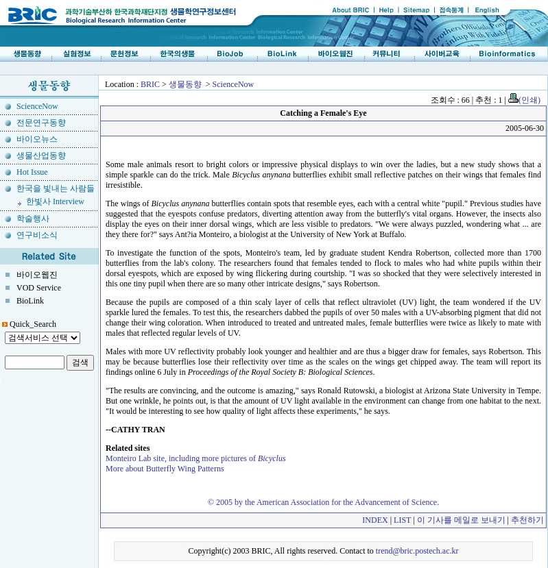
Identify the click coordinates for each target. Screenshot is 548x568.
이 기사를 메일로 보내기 (461, 520)
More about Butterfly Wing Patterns (165, 468)
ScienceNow (233, 84)
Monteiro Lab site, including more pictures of (196, 458)
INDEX (375, 520)
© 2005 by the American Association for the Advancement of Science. (323, 502)
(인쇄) (524, 100)
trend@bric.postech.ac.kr (417, 551)
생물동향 (185, 84)
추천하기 (527, 520)
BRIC (150, 84)
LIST (402, 520)
